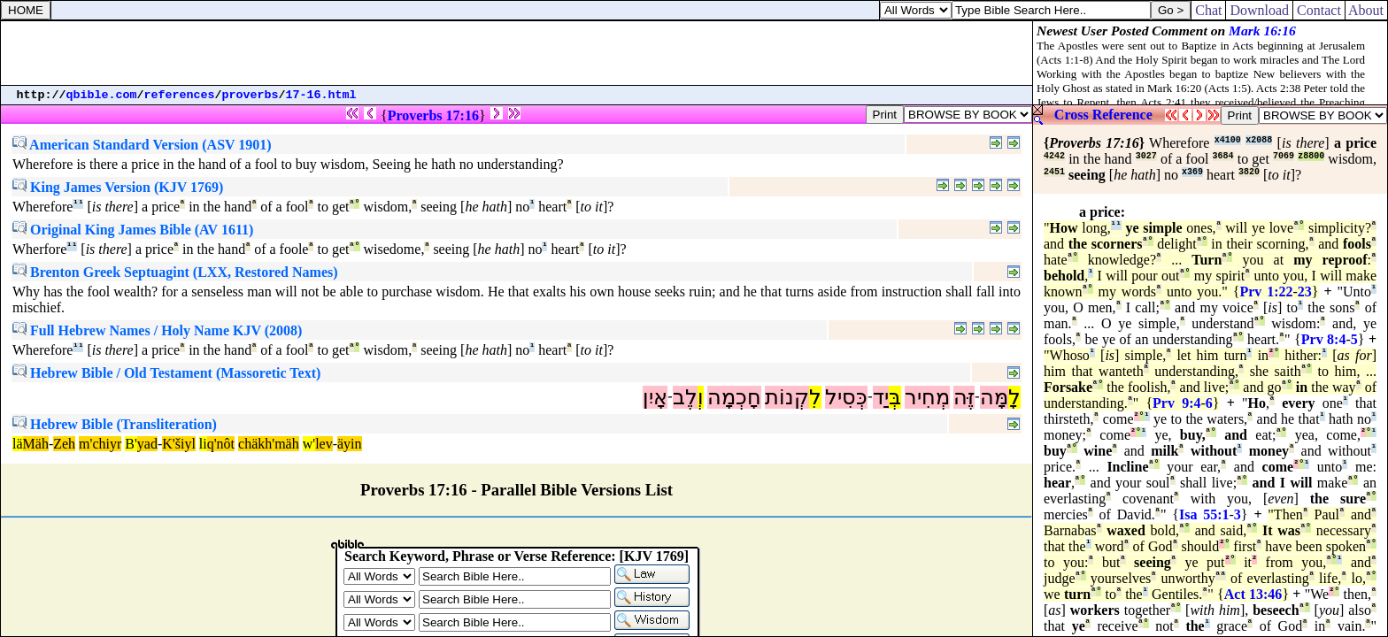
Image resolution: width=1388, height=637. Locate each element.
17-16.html (321, 95)
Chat (1208, 10)
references (179, 95)
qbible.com (101, 95)
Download (1259, 10)
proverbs (250, 95)
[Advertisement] (517, 53)
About (1366, 10)
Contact (1319, 10)
